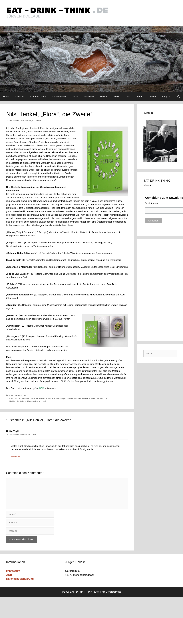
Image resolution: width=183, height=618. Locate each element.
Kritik (21, 96)
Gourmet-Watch (38, 96)
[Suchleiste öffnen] (178, 96)
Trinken (103, 96)
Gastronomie (59, 96)
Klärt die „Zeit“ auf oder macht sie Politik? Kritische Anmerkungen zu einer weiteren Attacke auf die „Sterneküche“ (58, 398)
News (116, 96)
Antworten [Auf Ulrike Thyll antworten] (15, 456)
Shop (168, 96)
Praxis (75, 96)
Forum (139, 96)
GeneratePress (113, 591)
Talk (128, 96)
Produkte (89, 96)
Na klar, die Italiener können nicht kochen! (27, 401)
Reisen (152, 96)
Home (6, 96)
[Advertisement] (161, 289)
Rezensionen (20, 395)
